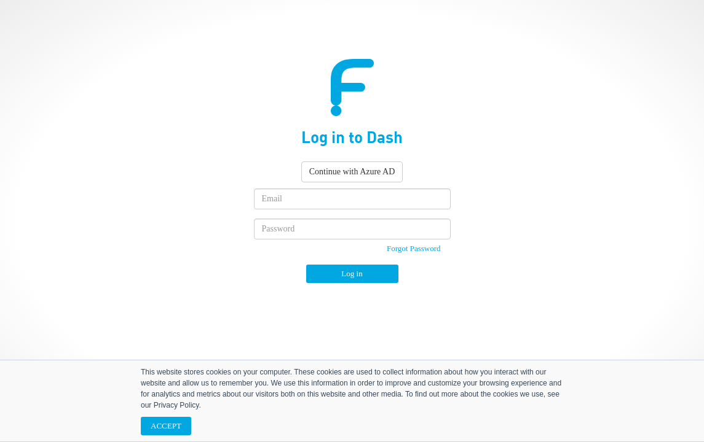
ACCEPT (166, 425)
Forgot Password (414, 248)
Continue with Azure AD (352, 171)
